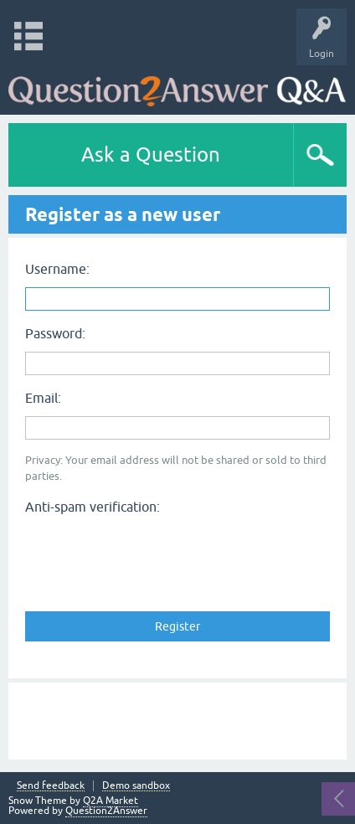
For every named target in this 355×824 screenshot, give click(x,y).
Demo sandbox (136, 785)
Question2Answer (106, 810)
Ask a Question (150, 154)
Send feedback (51, 785)
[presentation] (152, 553)
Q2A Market (110, 800)
